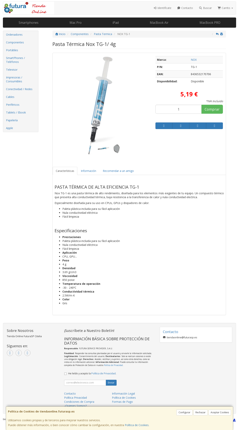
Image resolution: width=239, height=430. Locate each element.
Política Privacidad (75, 397)
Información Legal (123, 393)
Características (65, 171)
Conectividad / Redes (19, 89)
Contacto (185, 8)
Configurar (184, 412)
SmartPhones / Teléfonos (15, 60)
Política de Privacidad (113, 365)
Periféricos (12, 104)
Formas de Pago (122, 402)
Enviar (111, 382)
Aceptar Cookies (220, 412)
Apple (9, 128)
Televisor (11, 69)
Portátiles (12, 50)
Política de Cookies (137, 425)
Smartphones (28, 22)
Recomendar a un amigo (118, 171)
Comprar (212, 109)
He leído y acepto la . (92, 373)
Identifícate (162, 8)
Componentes (15, 42)
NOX (194, 60)
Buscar (205, 8)
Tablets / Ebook (16, 112)
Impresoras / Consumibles (14, 79)
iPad (116, 22)
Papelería (12, 120)
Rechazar (200, 412)
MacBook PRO (210, 22)
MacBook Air (159, 22)
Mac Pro (76, 22)
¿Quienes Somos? (75, 406)
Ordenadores (14, 34)
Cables (10, 97)
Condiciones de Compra (79, 402)
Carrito (225, 8)
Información (88, 171)
